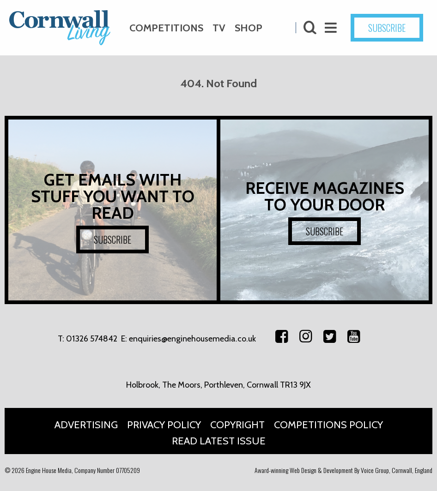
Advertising (86, 425)
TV (218, 28)
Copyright (237, 425)
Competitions (166, 28)
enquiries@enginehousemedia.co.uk (192, 339)
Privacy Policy (164, 425)
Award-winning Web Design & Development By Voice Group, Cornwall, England (343, 470)
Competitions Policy (328, 425)
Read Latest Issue (219, 441)
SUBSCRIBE (387, 28)
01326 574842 (91, 339)
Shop (248, 28)
